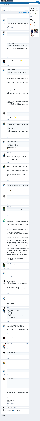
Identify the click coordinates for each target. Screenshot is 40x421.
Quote (8, 65)
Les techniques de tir (9, 10)
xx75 (4, 31)
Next (11, 407)
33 (4, 223)
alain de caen (5, 9)
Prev (3, 407)
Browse (2, 3)
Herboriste (4, 295)
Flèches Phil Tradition (4, 17)
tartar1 (4, 164)
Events (4, 4)
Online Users (9, 4)
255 (4, 169)
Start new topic (20, 12)
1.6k (4, 348)
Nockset (4, 280)
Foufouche (4, 121)
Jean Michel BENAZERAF (4, 218)
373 (4, 300)
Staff (6, 4)
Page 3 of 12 (15, 407)
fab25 (4, 152)
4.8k (4, 64)
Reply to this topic (26, 12)
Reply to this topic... (6, 412)
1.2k (4, 36)
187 (4, 157)
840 (4, 126)
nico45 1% (4, 59)
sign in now (14, 410)
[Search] (32, 3)
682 (4, 23)
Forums (2, 4)
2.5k (4, 285)
